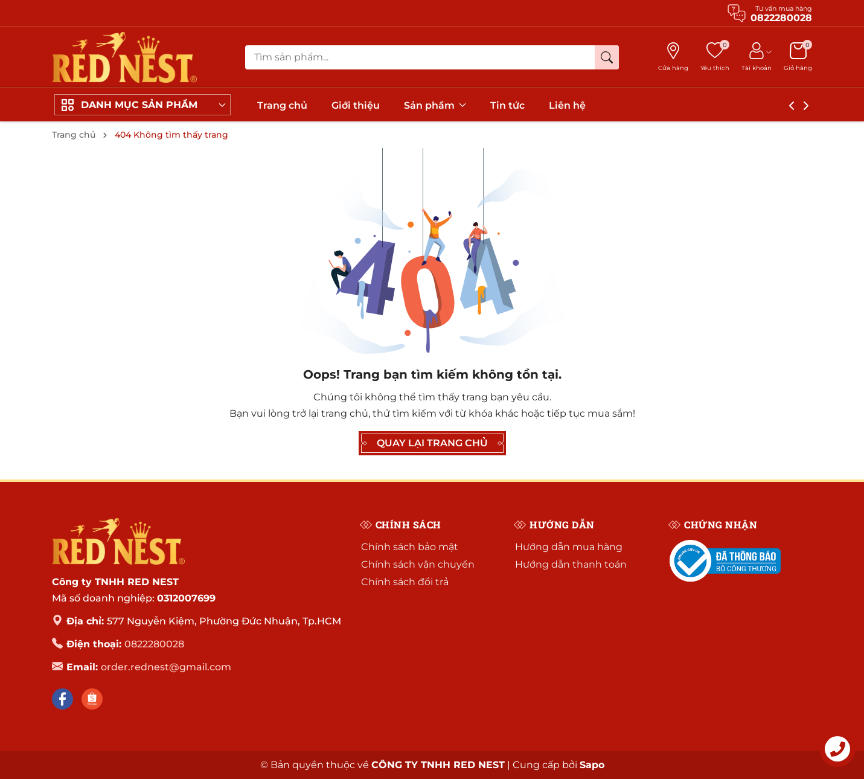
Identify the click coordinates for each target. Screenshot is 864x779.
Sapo (592, 765)
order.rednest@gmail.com (166, 667)
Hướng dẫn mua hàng (568, 547)
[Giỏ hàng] (798, 57)
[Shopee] (92, 699)
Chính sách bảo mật (409, 547)
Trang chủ (282, 105)
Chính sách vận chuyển (418, 564)
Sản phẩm (435, 105)
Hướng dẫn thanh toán (571, 564)
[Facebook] (62, 699)
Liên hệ (567, 105)
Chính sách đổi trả (405, 582)
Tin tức (507, 105)
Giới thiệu (355, 105)
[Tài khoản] (756, 57)
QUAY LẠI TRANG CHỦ (432, 443)
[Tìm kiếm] (607, 57)
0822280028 (154, 644)
